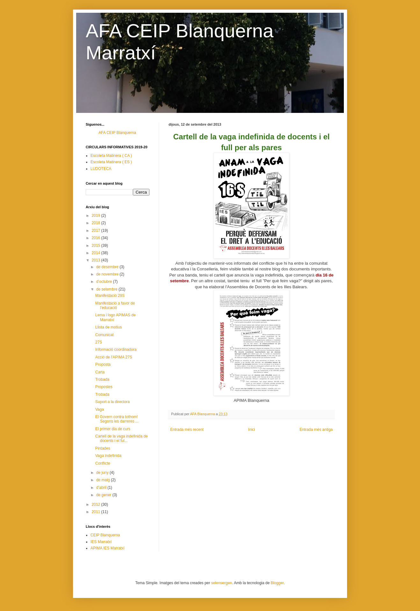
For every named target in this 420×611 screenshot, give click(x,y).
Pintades (102, 448)
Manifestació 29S (110, 295)
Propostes (103, 387)
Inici (251, 429)
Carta (100, 372)
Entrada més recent (187, 429)
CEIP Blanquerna (105, 535)
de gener (104, 495)
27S (98, 342)
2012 (96, 504)
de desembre (107, 267)
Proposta (103, 364)
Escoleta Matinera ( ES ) (111, 162)
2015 (96, 245)
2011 (96, 512)
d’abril (101, 487)
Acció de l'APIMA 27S (113, 357)
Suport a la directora (112, 402)
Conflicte (102, 463)
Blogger (277, 583)
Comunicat (104, 335)
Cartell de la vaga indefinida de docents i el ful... (121, 438)
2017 (96, 230)
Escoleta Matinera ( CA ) (111, 155)
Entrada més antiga (316, 429)
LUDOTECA (101, 168)
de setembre (107, 289)
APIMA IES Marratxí (108, 548)
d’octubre (104, 281)
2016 (96, 238)
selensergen (221, 583)
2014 (96, 253)
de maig (103, 480)
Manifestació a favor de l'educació (115, 305)
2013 (96, 260)
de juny (103, 472)
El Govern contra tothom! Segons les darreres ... (117, 419)
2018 (96, 223)
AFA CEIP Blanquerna (117, 132)
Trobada (102, 379)
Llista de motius (108, 327)
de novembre (107, 274)
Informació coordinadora (115, 349)
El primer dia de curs (112, 429)
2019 (96, 215)
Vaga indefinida (108, 455)
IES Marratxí (101, 542)
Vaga (99, 409)
